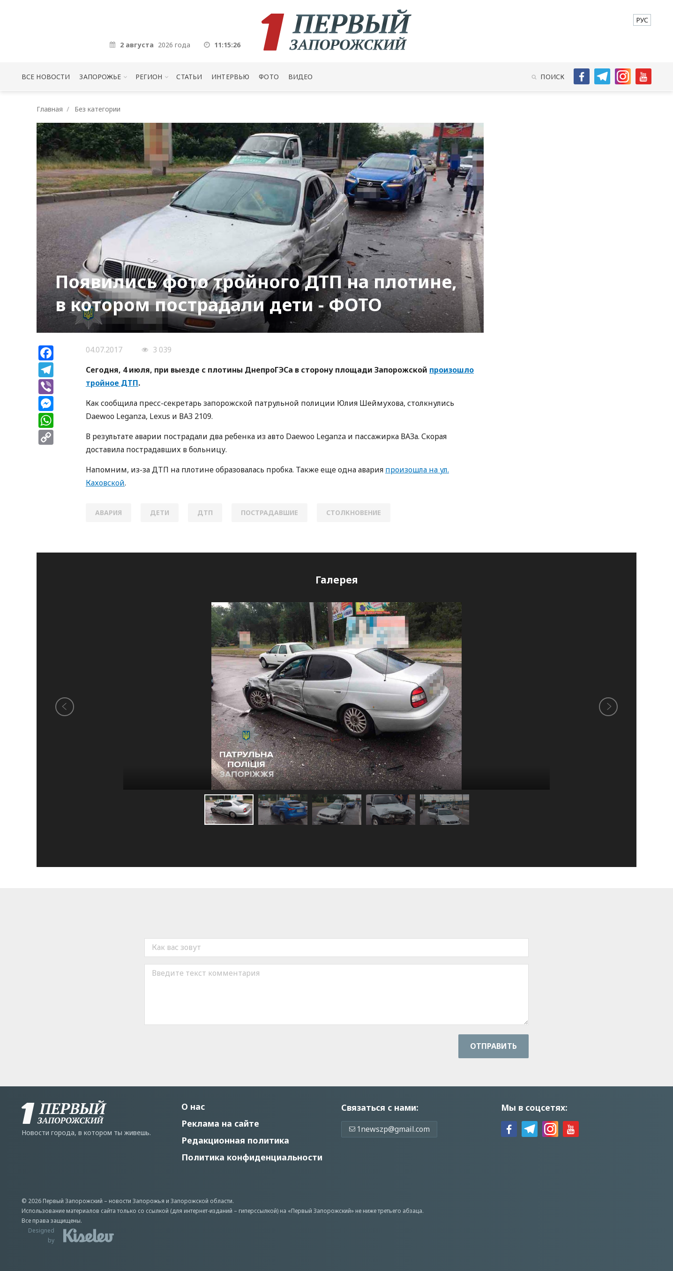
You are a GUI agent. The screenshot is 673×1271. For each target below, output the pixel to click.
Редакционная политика (235, 1140)
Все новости (46, 76)
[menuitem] (642, 19)
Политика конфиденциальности (251, 1157)
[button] (285, 810)
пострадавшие (269, 512)
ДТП (205, 512)
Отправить (493, 1046)
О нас (193, 1106)
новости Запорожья (137, 1201)
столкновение (353, 512)
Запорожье (100, 76)
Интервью (230, 76)
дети (159, 512)
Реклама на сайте (220, 1123)
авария (108, 512)
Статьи (189, 76)
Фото (269, 76)
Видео (300, 76)
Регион (149, 76)
